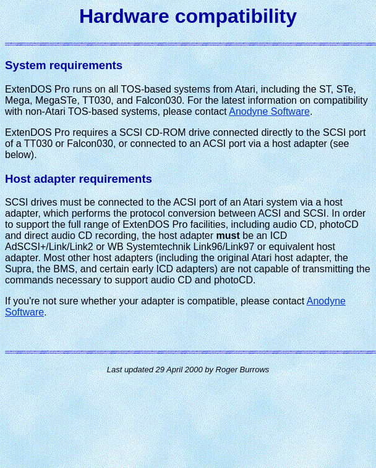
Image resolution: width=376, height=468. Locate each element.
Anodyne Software (269, 111)
